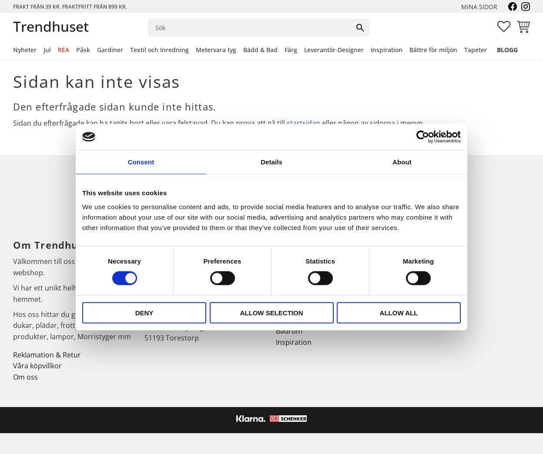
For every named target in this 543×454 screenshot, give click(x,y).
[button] (503, 26)
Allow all (399, 312)
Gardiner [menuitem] (110, 50)
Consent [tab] (141, 162)
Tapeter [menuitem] (475, 50)
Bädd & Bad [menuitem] (260, 50)
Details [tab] (271, 162)
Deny (144, 312)
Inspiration (294, 342)
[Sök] (360, 28)
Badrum (289, 331)
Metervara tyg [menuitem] (216, 50)
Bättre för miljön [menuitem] (433, 50)
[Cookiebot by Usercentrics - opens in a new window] (423, 137)
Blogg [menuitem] (507, 50)
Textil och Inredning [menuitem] (159, 50)
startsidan (303, 123)
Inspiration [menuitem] (386, 50)
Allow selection (271, 312)
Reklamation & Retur (47, 355)
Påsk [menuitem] (83, 50)
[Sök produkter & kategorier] (250, 28)
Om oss (25, 377)
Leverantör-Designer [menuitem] (334, 50)
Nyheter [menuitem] (25, 50)
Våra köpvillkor (37, 366)
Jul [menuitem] (47, 50)
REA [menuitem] (63, 50)
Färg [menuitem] (291, 50)
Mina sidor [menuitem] (479, 7)
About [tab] (402, 162)
